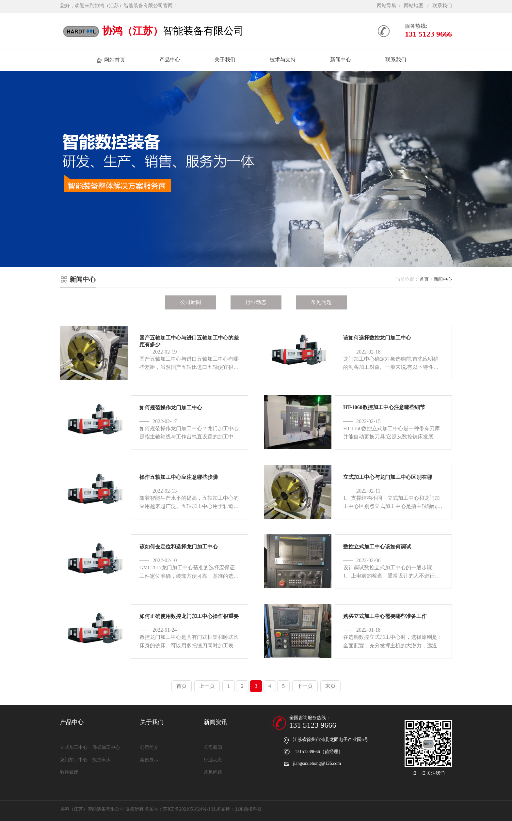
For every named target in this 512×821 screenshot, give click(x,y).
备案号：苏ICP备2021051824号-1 (177, 809)
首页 (424, 279)
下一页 (305, 686)
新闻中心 (443, 279)
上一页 (207, 686)
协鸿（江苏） (132, 31)
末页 (330, 686)
